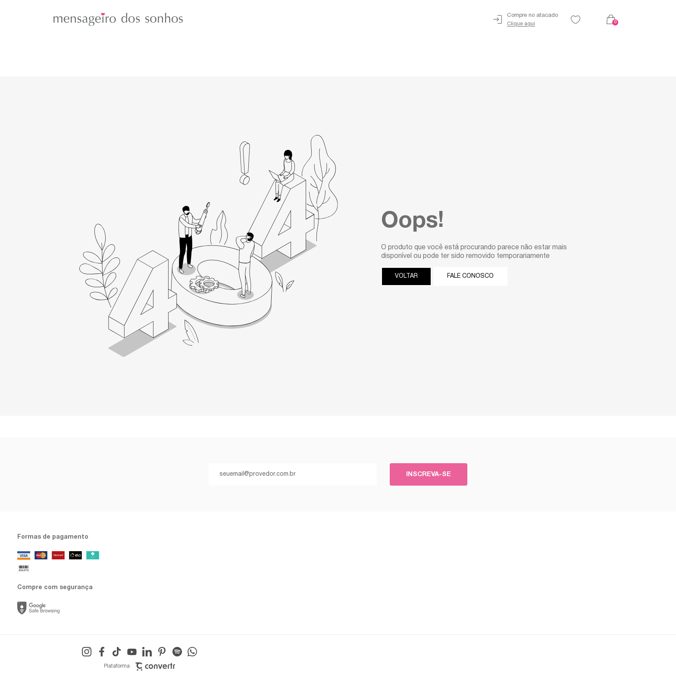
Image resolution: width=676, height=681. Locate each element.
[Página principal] (100, 19)
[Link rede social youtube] (131, 651)
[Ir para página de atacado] (525, 20)
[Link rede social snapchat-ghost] (177, 651)
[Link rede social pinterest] (162, 651)
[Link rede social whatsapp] (192, 651)
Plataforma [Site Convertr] (139, 666)
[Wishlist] (575, 19)
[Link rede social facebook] (101, 651)
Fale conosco (470, 276)
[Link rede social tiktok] (116, 651)
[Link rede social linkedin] (147, 651)
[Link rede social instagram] (86, 651)
